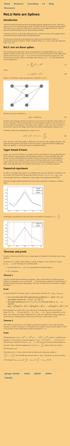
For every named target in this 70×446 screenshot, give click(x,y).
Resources (9, 8)
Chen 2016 (11, 43)
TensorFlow (13, 26)
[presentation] (24, 56)
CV (43, 4)
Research (18, 4)
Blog (51, 4)
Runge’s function (45, 175)
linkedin (8, 378)
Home (7, 4)
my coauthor (47, 41)
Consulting (32, 4)
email (27, 373)
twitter (48, 373)
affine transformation (33, 302)
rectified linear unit (30, 54)
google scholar (12, 373)
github (37, 373)
